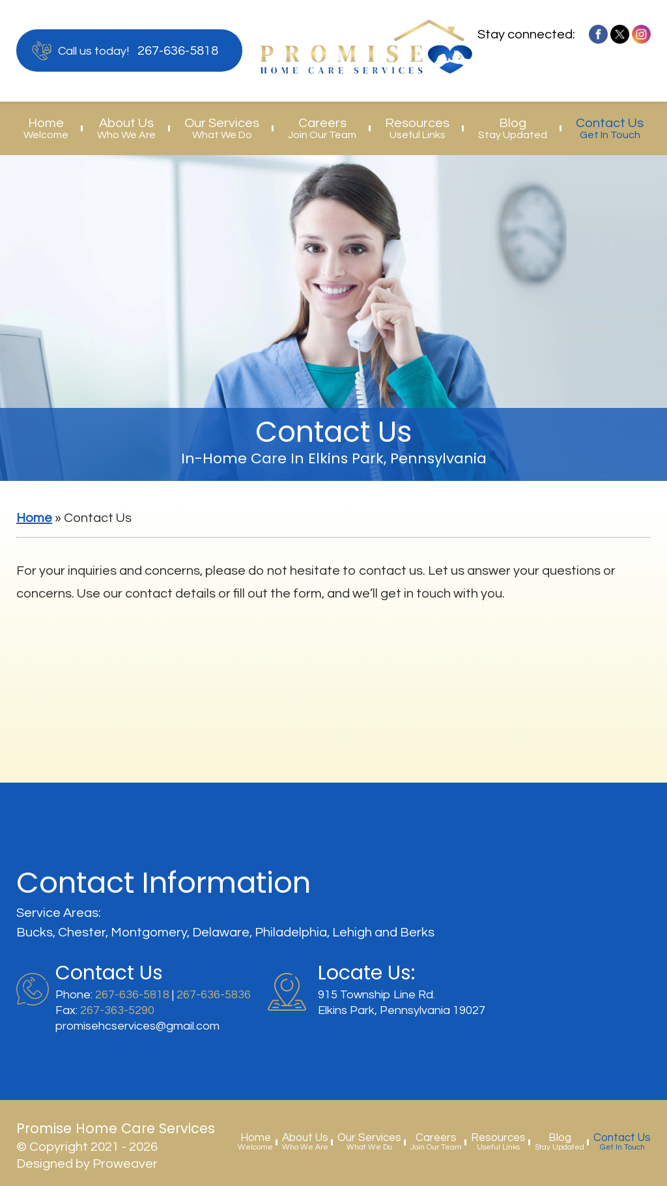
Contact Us (610, 128)
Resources (417, 128)
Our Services (221, 128)
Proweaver (125, 1163)
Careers (322, 128)
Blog (512, 128)
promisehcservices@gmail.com (137, 1026)
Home (45, 128)
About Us (126, 128)
